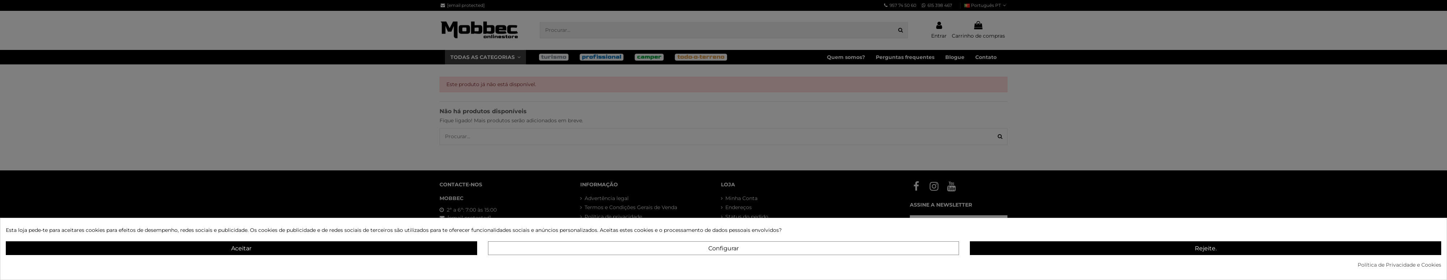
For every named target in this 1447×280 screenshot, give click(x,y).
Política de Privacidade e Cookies (1399, 265)
